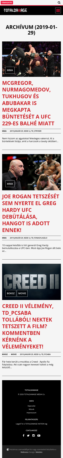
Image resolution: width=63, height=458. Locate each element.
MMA (4, 131)
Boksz (5, 354)
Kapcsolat (31, 406)
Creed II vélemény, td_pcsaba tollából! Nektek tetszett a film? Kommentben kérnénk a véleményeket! (28, 326)
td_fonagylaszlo (39, 238)
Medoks (38, 452)
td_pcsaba (46, 354)
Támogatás (7, 2)
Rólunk (31, 409)
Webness (24, 452)
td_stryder (36, 131)
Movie (14, 354)
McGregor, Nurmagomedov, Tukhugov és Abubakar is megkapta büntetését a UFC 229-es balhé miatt (28, 103)
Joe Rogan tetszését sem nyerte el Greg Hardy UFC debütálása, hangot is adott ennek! (30, 213)
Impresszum (31, 412)
